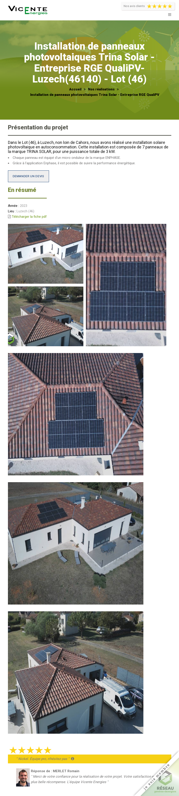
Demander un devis (28, 176)
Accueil (75, 89)
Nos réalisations (101, 89)
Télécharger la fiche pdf (29, 217)
